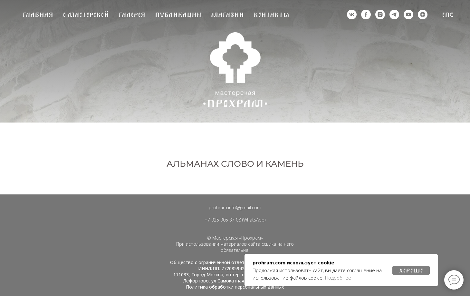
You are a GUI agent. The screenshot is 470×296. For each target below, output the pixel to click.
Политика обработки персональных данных (235, 287)
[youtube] (408, 14)
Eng (448, 14)
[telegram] (394, 14)
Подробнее (338, 277)
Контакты (271, 14)
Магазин (227, 14)
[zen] (422, 14)
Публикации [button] (178, 14)
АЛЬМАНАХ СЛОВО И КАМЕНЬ (235, 164)
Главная (38, 14)
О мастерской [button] (86, 14)
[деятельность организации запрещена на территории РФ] (366, 14)
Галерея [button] (132, 14)
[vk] (352, 14)
